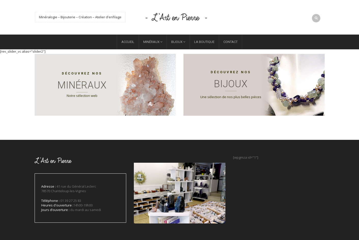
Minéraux (151, 42)
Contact (230, 42)
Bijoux (176, 42)
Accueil (127, 42)
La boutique (204, 42)
